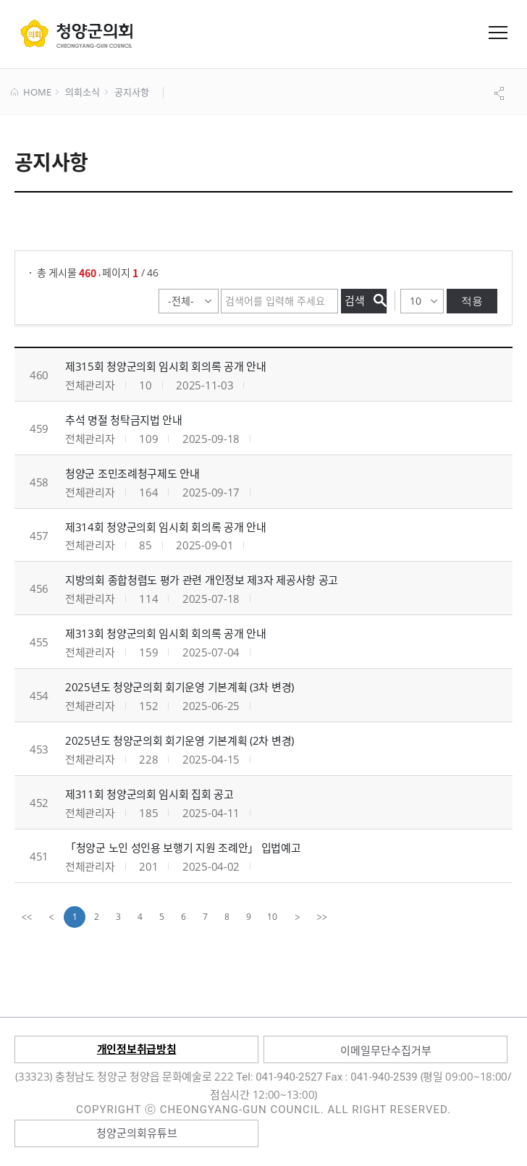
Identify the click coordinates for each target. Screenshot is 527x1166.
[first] (27, 917)
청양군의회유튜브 (136, 1132)
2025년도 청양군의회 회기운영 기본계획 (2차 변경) (179, 740)
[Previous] (51, 917)
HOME (31, 92)
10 (272, 917)
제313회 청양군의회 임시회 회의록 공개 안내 (165, 633)
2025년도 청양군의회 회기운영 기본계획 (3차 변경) (179, 687)
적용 (472, 301)
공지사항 (131, 92)
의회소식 (82, 92)
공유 (500, 93)
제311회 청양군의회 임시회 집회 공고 (149, 794)
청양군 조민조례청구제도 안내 (132, 473)
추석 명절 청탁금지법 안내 (123, 420)
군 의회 (76, 33)
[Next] (297, 917)
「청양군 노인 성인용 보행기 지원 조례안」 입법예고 (183, 847)
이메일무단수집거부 (385, 1050)
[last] (322, 917)
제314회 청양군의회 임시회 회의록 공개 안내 (165, 527)
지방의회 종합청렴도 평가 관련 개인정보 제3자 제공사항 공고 (201, 580)
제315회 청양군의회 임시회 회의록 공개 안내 (165, 366)
